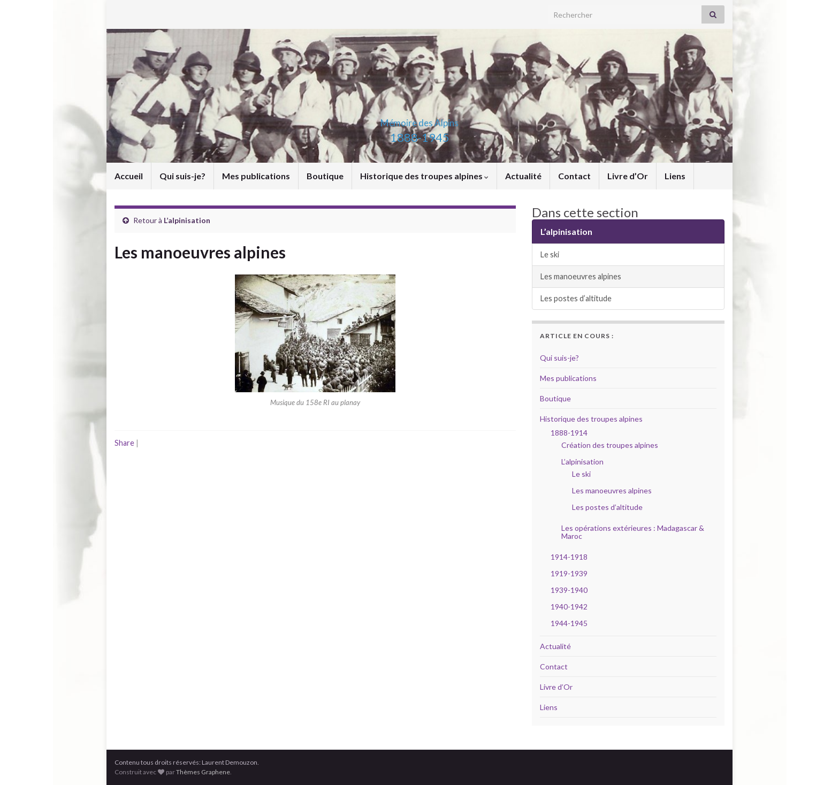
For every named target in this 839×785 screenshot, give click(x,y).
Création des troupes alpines (609, 444)
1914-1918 (569, 556)
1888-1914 (569, 432)
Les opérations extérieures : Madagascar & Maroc (632, 531)
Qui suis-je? (182, 176)
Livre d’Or (627, 176)
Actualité (523, 176)
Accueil (129, 176)
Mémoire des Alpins (419, 119)
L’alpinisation (187, 220)
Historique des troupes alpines (424, 176)
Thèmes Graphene (203, 772)
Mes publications (256, 176)
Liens (675, 176)
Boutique (325, 176)
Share (124, 442)
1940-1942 (569, 606)
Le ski (549, 254)
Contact (574, 176)
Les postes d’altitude (576, 298)
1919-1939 (569, 573)
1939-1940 (569, 590)
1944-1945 (569, 623)
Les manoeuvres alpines (580, 276)
